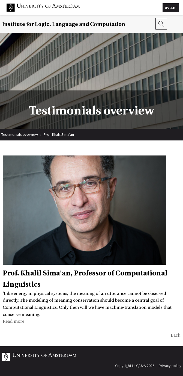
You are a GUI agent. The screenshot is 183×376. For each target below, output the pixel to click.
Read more (13, 321)
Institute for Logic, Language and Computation (63, 24)
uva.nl (170, 7)
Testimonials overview (19, 134)
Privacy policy (170, 365)
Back (175, 335)
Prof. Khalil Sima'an (59, 134)
